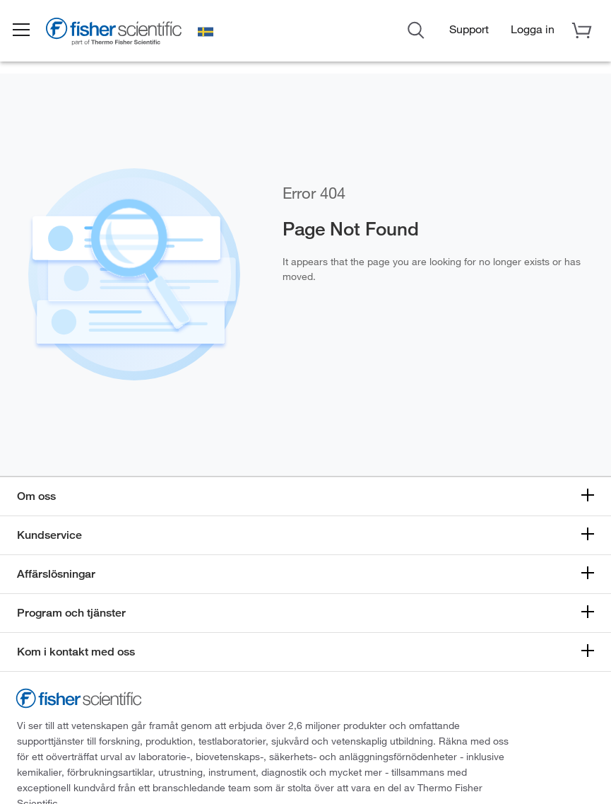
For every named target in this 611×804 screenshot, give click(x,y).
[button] (29, 30)
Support (469, 28)
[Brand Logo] (123, 33)
